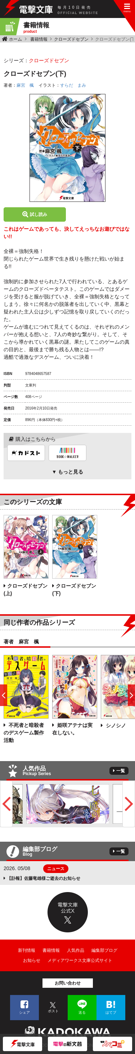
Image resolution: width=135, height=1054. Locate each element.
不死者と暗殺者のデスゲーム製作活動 (24, 732)
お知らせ (31, 960)
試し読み (38, 214)
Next (128, 804)
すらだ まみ (73, 85)
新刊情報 (26, 950)
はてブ (110, 1012)
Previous (6, 804)
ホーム (15, 39)
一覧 (120, 770)
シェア (24, 1012)
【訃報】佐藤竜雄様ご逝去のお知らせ (43, 878)
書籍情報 (39, 39)
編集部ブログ (104, 950)
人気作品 (75, 950)
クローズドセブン (71, 39)
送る (82, 1012)
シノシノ (115, 725)
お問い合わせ (68, 983)
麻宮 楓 (25, 85)
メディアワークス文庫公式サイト (80, 960)
